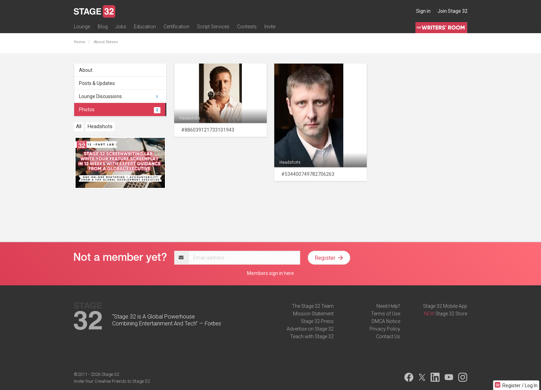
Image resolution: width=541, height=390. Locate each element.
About (85, 70)
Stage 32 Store (451, 313)
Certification (176, 26)
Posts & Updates (97, 83)
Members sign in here (270, 273)
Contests (247, 26)
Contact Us (388, 336)
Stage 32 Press (317, 321)
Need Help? (388, 306)
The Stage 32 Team (313, 306)
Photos (119, 109)
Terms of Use (385, 313)
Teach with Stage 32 (312, 336)
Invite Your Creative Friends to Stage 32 (112, 381)
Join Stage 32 (452, 11)
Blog (103, 26)
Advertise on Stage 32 (310, 329)
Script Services (213, 26)
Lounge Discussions (119, 96)
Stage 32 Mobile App (445, 306)
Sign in (423, 11)
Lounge (82, 26)
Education (145, 26)
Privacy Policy (385, 329)
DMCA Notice (386, 321)
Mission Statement (313, 313)
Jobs (120, 26)
